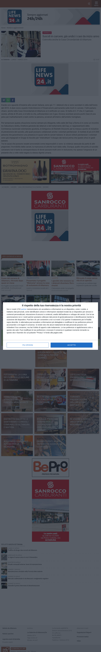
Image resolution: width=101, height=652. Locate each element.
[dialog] (50, 326)
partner (24, 309)
